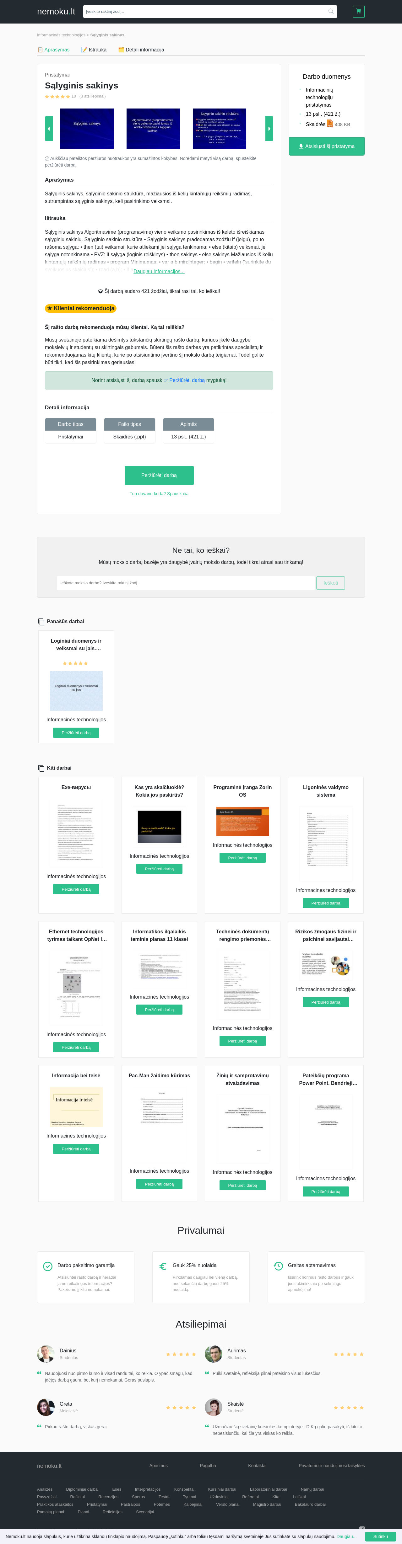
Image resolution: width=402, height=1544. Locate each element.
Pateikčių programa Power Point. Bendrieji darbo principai (326, 1083)
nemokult (56, 11)
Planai (83, 1512)
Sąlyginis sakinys (107, 35)
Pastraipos (130, 1504)
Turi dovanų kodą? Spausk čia (159, 493)
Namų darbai (312, 1489)
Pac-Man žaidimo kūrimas (159, 1075)
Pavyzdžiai (47, 1496)
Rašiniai (77, 1496)
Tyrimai (189, 1496)
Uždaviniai (219, 1496)
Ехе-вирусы (76, 787)
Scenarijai (145, 1512)
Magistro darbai (267, 1504)
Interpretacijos (148, 1489)
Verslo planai (227, 1504)
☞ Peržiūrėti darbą (184, 380)
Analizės (44, 1489)
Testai (164, 1496)
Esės (116, 1489)
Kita (275, 1496)
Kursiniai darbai (222, 1489)
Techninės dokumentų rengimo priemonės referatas (242, 939)
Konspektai (184, 1489)
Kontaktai (257, 1465)
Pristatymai (70, 436)
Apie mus (158, 1465)
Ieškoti (330, 583)
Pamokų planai (50, 1512)
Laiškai (299, 1496)
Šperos (138, 1496)
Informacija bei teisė (76, 1075)
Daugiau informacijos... (159, 271)
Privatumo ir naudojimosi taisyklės (332, 1465)
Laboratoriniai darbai (268, 1489)
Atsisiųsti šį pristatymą (327, 147)
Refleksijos (112, 1512)
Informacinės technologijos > (63, 35)
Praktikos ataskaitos (55, 1504)
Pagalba (208, 1465)
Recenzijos (108, 1496)
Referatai (250, 1496)
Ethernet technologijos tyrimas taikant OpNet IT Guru (76, 939)
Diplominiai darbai (82, 1489)
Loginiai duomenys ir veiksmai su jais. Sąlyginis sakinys (76, 648)
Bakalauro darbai (310, 1504)
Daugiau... (347, 1536)
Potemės (162, 1504)
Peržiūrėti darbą (159, 475)
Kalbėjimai (192, 1504)
